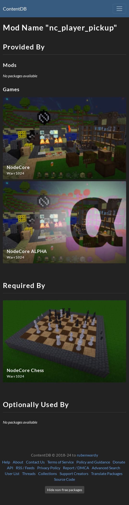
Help (6, 462)
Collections (47, 473)
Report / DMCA (76, 467)
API (10, 467)
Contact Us (35, 462)
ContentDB (15, 9)
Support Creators (74, 473)
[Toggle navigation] (119, 8)
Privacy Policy (48, 467)
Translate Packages (107, 473)
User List (12, 473)
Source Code (64, 479)
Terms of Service (60, 462)
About (18, 462)
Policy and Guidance (93, 462)
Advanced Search (106, 467)
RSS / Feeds (25, 467)
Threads (29, 473)
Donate (119, 462)
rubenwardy (87, 455)
